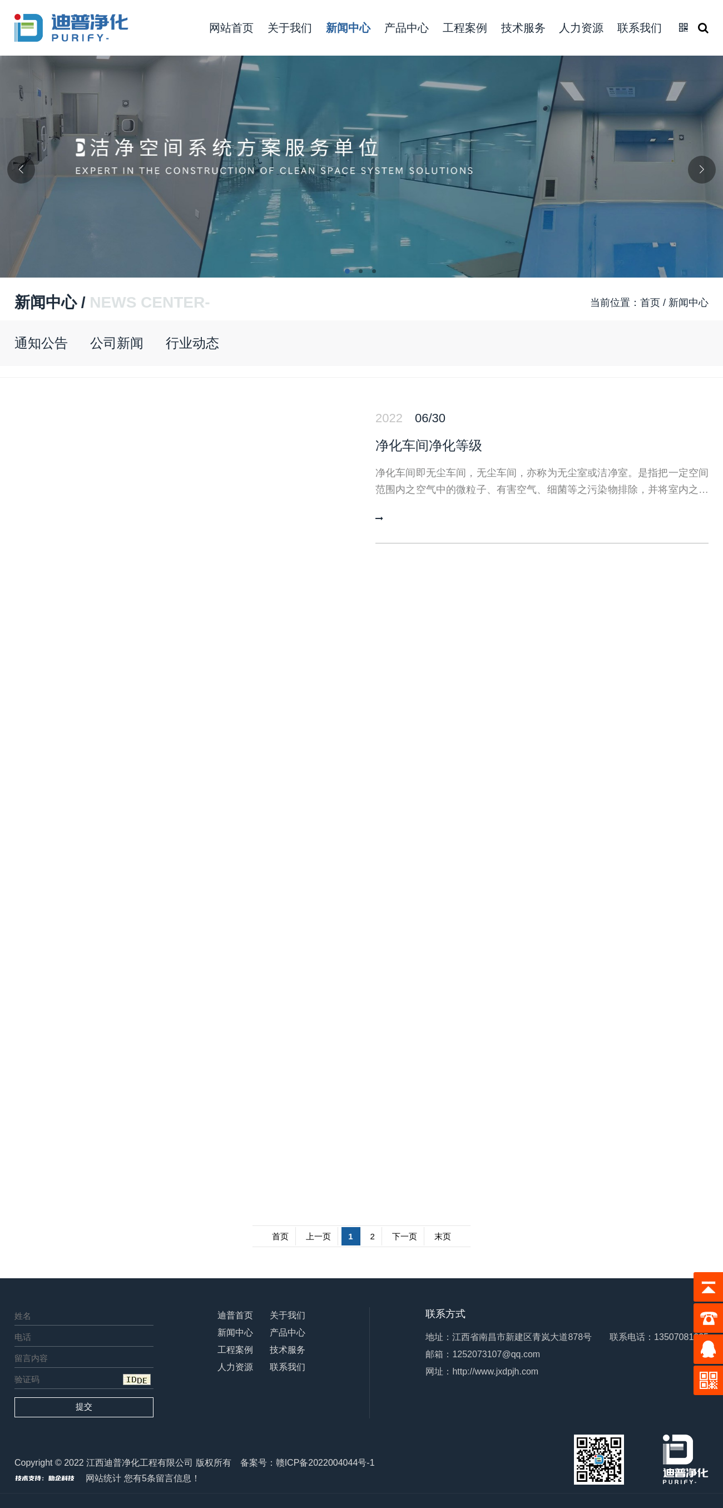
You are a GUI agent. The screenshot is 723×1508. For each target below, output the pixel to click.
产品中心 (406, 28)
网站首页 (231, 28)
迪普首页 (235, 1315)
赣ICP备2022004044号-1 (325, 1462)
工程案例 (465, 28)
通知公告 (41, 342)
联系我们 (639, 28)
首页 (650, 302)
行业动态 (192, 342)
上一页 (318, 1236)
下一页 (404, 1236)
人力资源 (581, 28)
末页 (442, 1236)
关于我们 (290, 28)
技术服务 (523, 28)
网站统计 (103, 1478)
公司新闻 (116, 342)
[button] (348, 272)
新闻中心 (348, 28)
